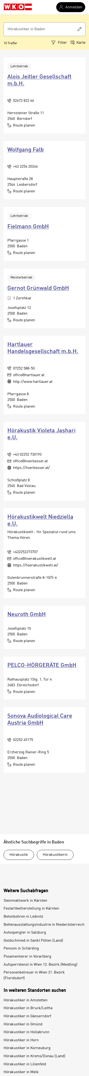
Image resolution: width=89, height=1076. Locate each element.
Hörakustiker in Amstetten (25, 1000)
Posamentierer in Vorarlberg (27, 957)
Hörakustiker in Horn (21, 1040)
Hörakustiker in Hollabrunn (26, 1032)
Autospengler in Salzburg (25, 933)
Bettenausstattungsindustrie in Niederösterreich (44, 925)
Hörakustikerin (55, 855)
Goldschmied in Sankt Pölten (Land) (33, 941)
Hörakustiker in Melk (21, 1072)
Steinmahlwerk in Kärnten (25, 901)
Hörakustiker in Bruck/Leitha (28, 1008)
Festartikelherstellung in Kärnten (31, 908)
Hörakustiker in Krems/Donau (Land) (34, 1056)
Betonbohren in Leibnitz (23, 917)
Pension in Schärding (21, 948)
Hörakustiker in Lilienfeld (25, 1064)
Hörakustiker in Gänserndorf (27, 1016)
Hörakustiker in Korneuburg (27, 1048)
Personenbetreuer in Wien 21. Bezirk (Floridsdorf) (34, 975)
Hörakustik (18, 855)
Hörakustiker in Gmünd (23, 1024)
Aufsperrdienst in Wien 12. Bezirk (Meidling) (40, 965)
